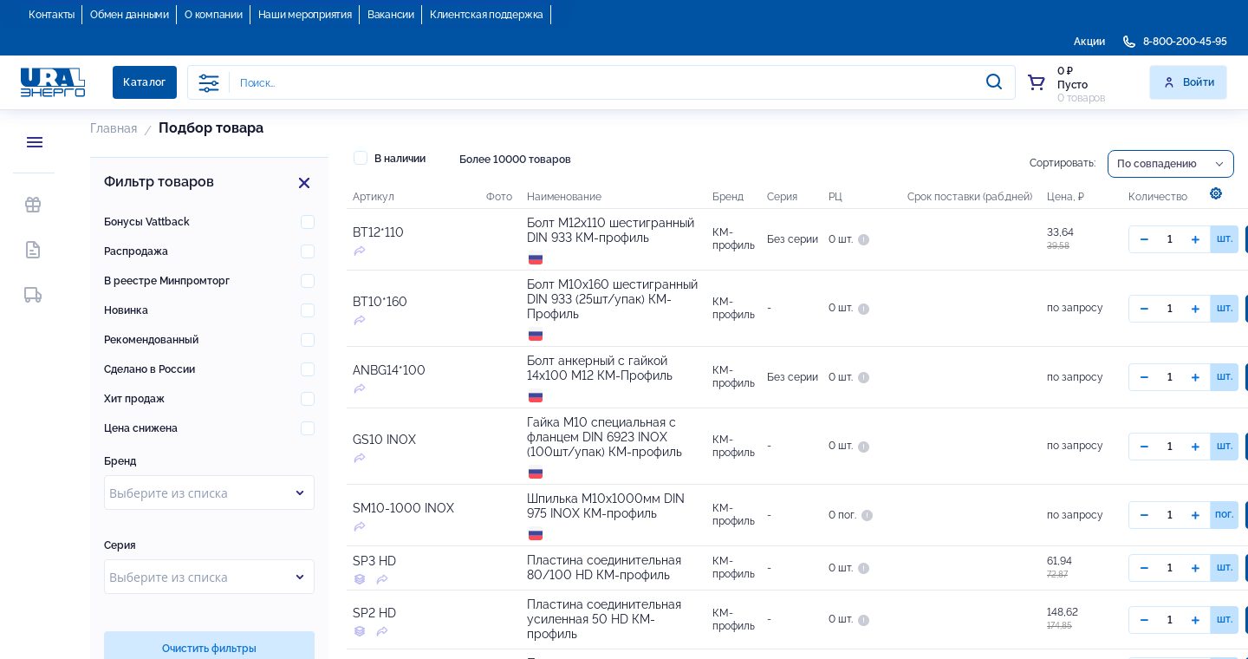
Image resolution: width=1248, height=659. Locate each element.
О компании (214, 15)
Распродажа (136, 251)
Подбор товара (211, 128)
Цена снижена (141, 428)
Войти (1188, 82)
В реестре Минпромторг (167, 281)
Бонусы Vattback (147, 222)
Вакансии (390, 15)
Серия (120, 545)
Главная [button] (113, 128)
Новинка (126, 310)
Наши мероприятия (305, 15)
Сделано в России (149, 369)
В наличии (390, 158)
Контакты (52, 15)
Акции (1089, 42)
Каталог (144, 82)
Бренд (120, 461)
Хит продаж (134, 399)
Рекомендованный (151, 340)
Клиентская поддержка (486, 15)
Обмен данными (129, 15)
